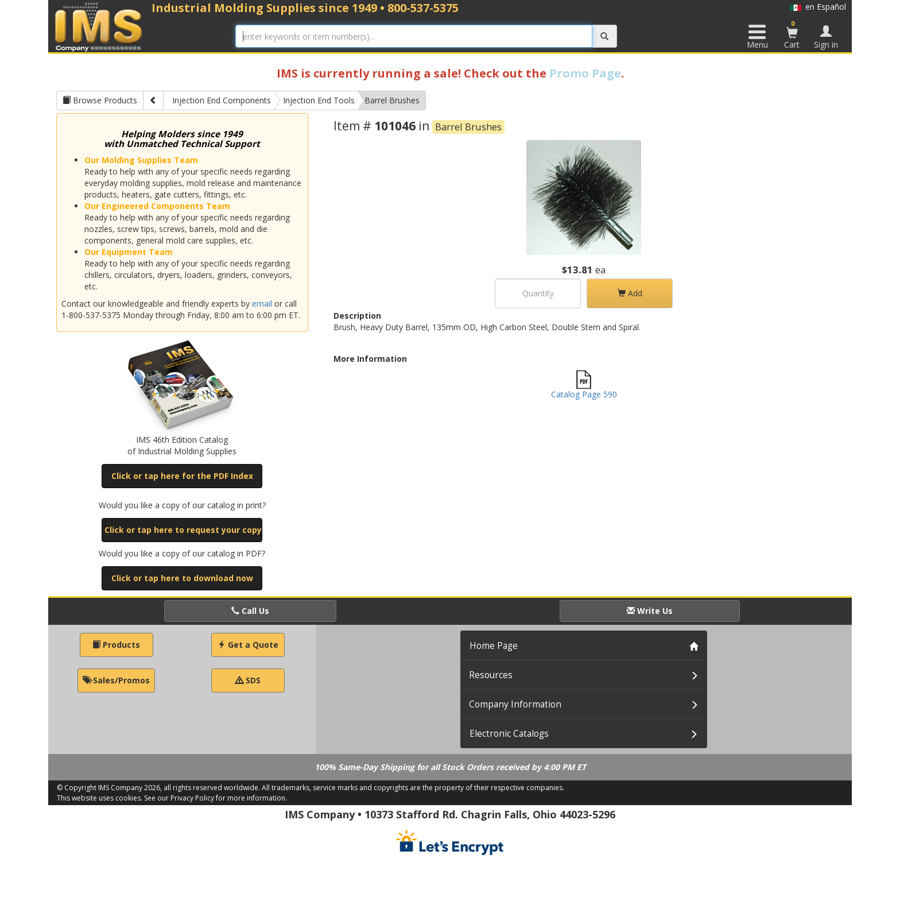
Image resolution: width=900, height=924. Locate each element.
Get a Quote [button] (248, 644)
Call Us (250, 610)
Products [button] (116, 644)
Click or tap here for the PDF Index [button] (182, 475)
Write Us (650, 610)
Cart (792, 34)
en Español (818, 6)
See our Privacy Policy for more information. (215, 798)
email (262, 303)
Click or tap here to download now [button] (182, 578)
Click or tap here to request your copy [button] (183, 529)
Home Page (494, 646)
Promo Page (585, 73)
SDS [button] (248, 680)
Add (630, 293)
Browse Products (100, 100)
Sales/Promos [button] (116, 680)
